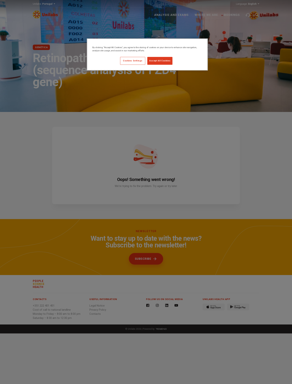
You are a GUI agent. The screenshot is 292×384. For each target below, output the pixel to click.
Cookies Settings (132, 60)
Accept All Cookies (159, 60)
